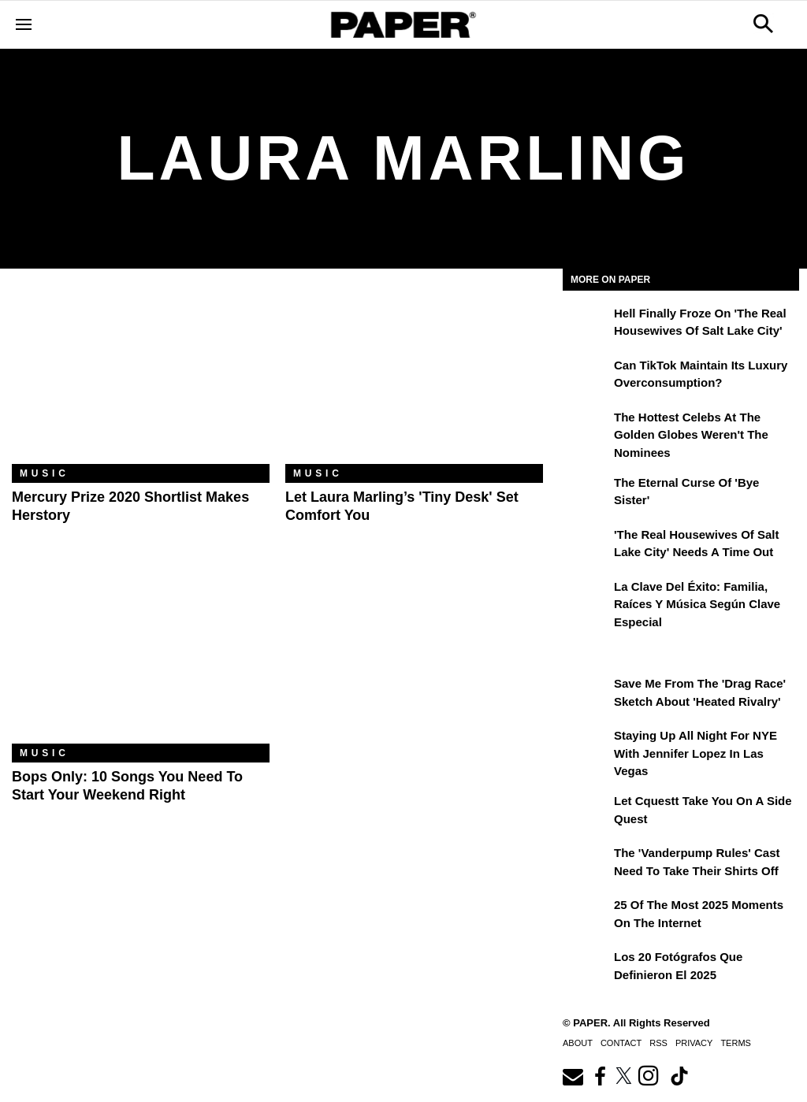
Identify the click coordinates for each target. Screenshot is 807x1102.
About (578, 1043)
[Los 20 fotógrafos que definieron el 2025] (586, 968)
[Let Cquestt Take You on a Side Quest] (586, 812)
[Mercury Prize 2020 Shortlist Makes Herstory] (141, 378)
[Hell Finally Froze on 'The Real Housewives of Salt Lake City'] (586, 324)
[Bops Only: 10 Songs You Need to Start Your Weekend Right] (141, 658)
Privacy (693, 1043)
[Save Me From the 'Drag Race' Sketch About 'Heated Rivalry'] (586, 694)
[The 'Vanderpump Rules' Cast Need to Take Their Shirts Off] (586, 864)
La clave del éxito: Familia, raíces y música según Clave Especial (697, 604)
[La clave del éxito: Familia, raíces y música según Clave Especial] (586, 598)
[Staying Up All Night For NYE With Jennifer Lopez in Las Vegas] (586, 746)
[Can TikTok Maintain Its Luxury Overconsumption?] (586, 376)
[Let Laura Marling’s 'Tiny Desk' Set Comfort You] (414, 378)
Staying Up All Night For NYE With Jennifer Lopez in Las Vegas (695, 753)
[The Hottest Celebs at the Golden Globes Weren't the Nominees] (586, 428)
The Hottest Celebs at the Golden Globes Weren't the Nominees (691, 434)
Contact (621, 1043)
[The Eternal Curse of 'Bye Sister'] (586, 494)
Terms (735, 1043)
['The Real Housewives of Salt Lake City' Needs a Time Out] (586, 546)
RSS (658, 1043)
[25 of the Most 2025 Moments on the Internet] (586, 916)
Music (44, 473)
